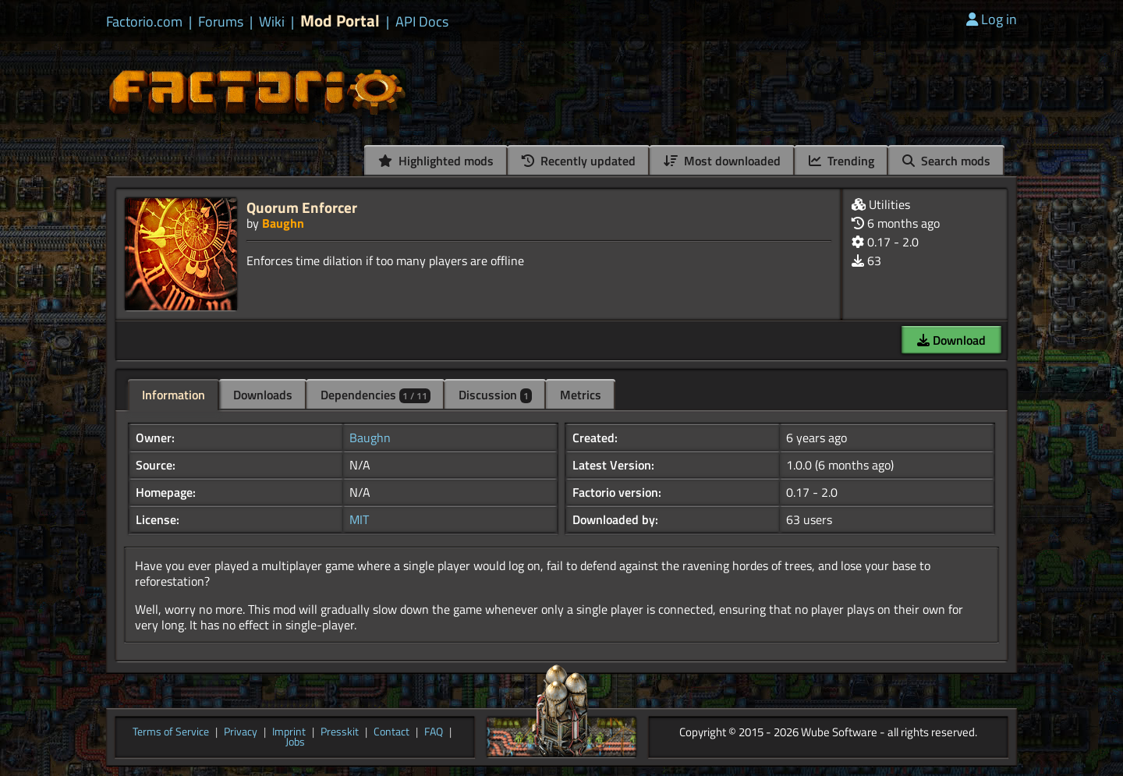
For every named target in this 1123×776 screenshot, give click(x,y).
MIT (359, 519)
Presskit (340, 732)
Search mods (946, 160)
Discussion (495, 394)
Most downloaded (722, 160)
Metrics (580, 394)
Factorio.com (144, 22)
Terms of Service (171, 732)
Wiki (272, 22)
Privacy (240, 732)
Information (173, 394)
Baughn (283, 223)
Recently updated (579, 160)
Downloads (262, 394)
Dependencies (375, 394)
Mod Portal (340, 20)
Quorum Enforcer (301, 207)
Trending (841, 160)
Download (951, 340)
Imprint (289, 732)
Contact (391, 732)
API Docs (421, 22)
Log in (991, 19)
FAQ (433, 732)
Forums (220, 22)
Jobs (295, 742)
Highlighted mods (436, 160)
